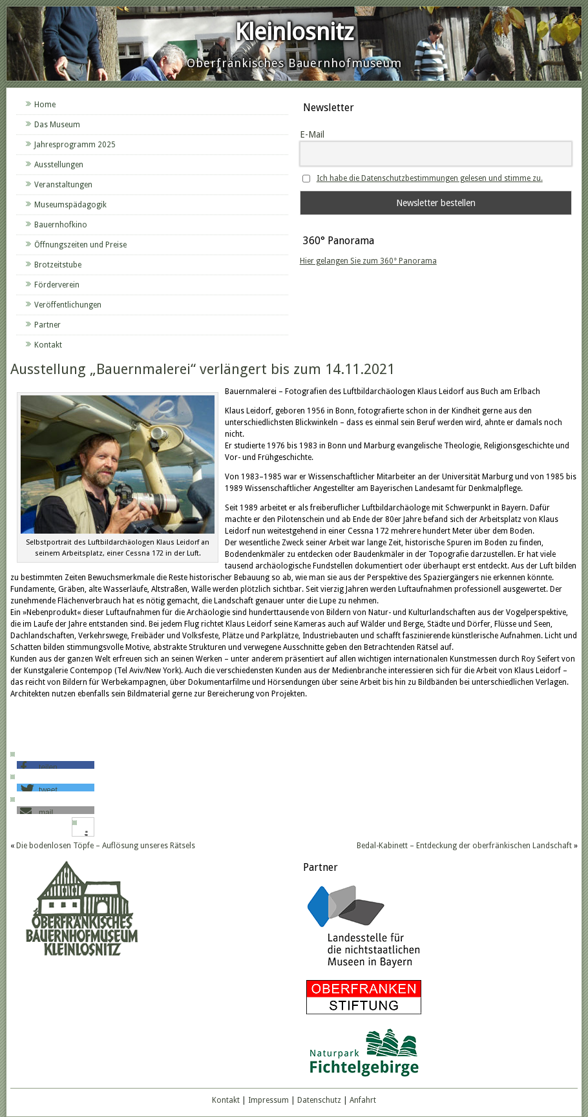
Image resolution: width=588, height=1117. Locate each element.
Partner (47, 324)
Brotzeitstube (57, 264)
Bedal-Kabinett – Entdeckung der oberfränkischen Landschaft (464, 845)
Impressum (268, 1100)
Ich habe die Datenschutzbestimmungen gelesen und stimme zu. (430, 178)
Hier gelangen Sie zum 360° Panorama (368, 261)
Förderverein (56, 284)
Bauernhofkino (60, 224)
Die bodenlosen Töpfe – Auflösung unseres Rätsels (105, 845)
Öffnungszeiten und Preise (80, 244)
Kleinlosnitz (294, 32)
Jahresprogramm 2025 (75, 144)
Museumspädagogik (70, 204)
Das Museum (57, 124)
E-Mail (312, 134)
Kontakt (48, 345)
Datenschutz (319, 1100)
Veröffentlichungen (67, 304)
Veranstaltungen (63, 184)
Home (45, 104)
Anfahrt (363, 1100)
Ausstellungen (58, 164)
